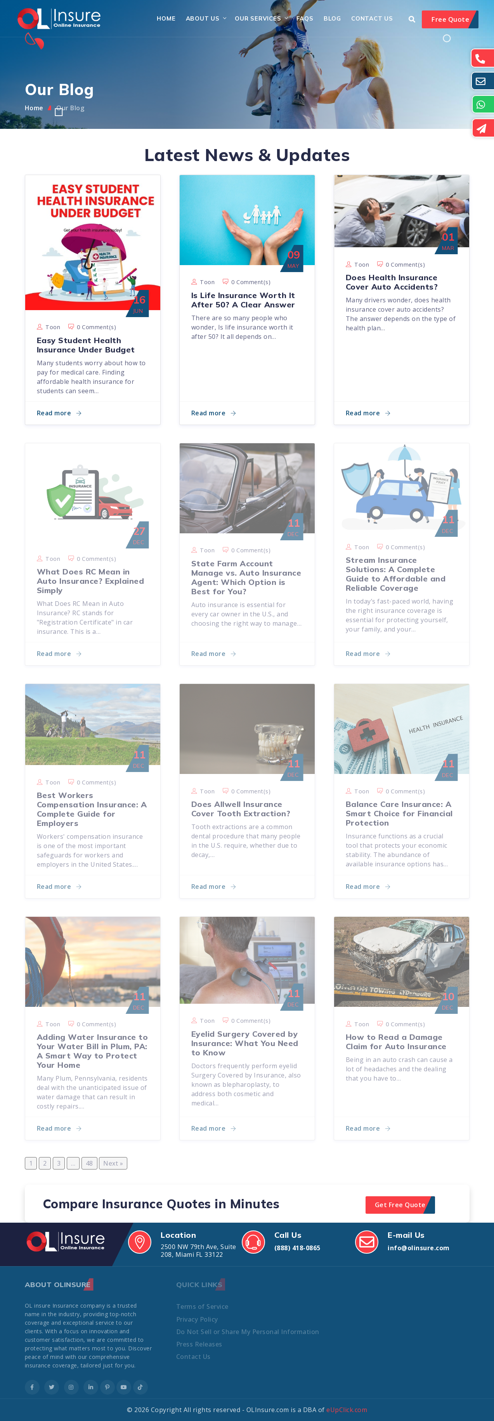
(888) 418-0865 (297, 1248)
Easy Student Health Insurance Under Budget (86, 344)
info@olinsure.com (419, 1248)
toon (52, 327)
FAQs (305, 18)
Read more (59, 413)
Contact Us (372, 18)
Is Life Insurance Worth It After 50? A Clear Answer (243, 299)
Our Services (258, 18)
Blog (332, 18)
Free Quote (450, 19)
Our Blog (70, 108)
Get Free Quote (400, 1205)
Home (166, 18)
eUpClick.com (346, 1409)
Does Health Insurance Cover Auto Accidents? (392, 281)
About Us (203, 18)
